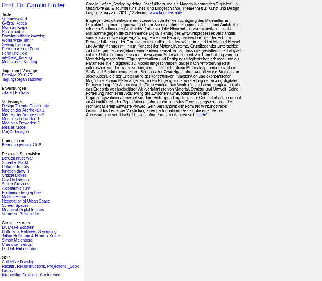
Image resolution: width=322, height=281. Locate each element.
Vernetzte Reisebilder (20, 214)
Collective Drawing (18, 262)
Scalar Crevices (15, 184)
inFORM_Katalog (17, 57)
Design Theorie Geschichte (25, 106)
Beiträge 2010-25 (17, 75)
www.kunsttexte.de (166, 13)
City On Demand (16, 180)
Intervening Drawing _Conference (31, 275)
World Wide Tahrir (17, 40)
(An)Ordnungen (15, 132)
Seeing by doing (16, 45)
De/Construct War (17, 158)
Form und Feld (14, 53)
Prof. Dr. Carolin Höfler (33, 5)
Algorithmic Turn (16, 188)
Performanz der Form (20, 49)
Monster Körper (15, 27)
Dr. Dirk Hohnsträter (19, 249)
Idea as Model (14, 127)
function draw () (15, 171)
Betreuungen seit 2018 (21, 145)
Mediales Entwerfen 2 (20, 123)
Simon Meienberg (17, 240)
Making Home (14, 197)
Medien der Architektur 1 (23, 110)
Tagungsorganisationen (22, 79)
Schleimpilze (13, 32)
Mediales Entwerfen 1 (20, 119)
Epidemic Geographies (21, 192)
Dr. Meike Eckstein (18, 227)
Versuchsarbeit (15, 19)
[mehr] (201, 115)
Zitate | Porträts (15, 93)
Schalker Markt (15, 162)
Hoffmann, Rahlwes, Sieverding (29, 231)
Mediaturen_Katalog (19, 62)
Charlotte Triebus (17, 244)
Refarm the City (15, 167)
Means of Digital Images (23, 210)
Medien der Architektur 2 (23, 114)
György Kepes (14, 23)
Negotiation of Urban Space (26, 201)
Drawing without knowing (23, 36)
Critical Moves (14, 175)
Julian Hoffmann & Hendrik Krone (31, 236)
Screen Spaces (15, 205)
